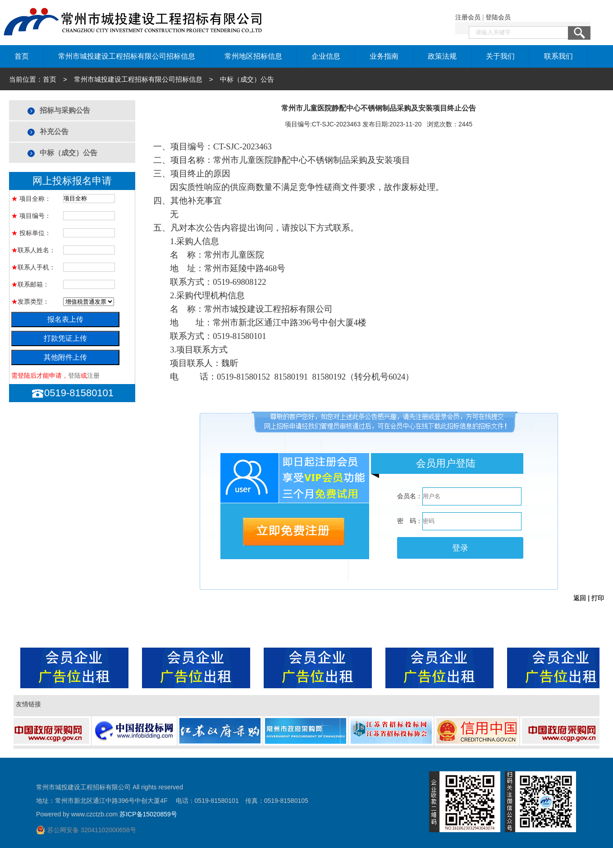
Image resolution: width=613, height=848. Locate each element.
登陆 (74, 375)
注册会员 (467, 17)
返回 (579, 598)
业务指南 (384, 56)
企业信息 (325, 56)
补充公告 (54, 131)
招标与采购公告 (65, 110)
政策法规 (442, 56)
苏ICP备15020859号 (148, 814)
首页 (21, 56)
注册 (93, 375)
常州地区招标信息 (253, 56)
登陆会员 (498, 17)
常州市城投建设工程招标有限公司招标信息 (126, 56)
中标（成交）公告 (68, 153)
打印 (597, 598)
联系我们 (558, 56)
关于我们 (500, 56)
